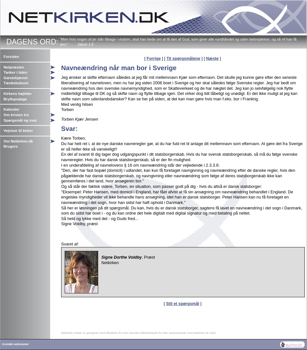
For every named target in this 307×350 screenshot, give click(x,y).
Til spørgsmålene (183, 58)
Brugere (11, 146)
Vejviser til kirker (18, 131)
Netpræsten (14, 67)
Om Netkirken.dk (18, 141)
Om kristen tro (16, 115)
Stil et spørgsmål (182, 303)
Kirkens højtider (18, 94)
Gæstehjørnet (16, 78)
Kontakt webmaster (15, 344)
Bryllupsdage (15, 99)
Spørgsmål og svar (20, 120)
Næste (212, 58)
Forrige (154, 58)
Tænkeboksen (16, 83)
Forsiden (11, 57)
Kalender (11, 109)
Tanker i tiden (15, 72)
